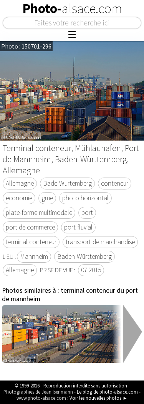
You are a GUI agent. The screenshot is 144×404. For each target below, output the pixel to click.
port (87, 212)
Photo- (72, 8)
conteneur (114, 183)
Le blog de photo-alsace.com (107, 392)
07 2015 (91, 270)
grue (47, 198)
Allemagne (20, 183)
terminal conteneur (31, 242)
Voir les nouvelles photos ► (98, 398)
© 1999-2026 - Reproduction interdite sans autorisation (71, 385)
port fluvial (78, 227)
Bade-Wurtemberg (67, 183)
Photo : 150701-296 (26, 46)
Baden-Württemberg (84, 256)
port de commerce (30, 227)
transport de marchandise (100, 242)
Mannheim (34, 256)
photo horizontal (85, 198)
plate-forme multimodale (39, 212)
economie (19, 198)
